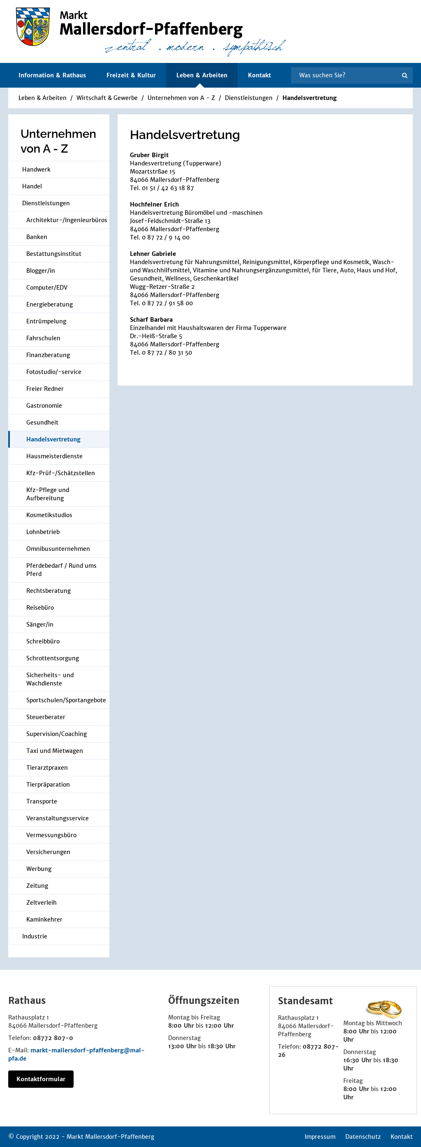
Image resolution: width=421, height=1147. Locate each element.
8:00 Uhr (181, 1025)
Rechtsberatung (48, 590)
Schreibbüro (43, 641)
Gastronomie (44, 405)
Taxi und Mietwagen (54, 751)
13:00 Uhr (182, 1046)
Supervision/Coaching (56, 734)
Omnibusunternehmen (58, 549)
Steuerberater (45, 717)
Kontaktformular (40, 1079)
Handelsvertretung (309, 98)
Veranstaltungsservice (57, 818)
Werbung (38, 869)
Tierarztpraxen (47, 767)
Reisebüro (40, 607)
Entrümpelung (46, 321)
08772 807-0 (53, 1038)
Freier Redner (45, 388)
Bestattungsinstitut (53, 254)
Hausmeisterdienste (54, 456)
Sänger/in (39, 624)
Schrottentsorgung (52, 658)
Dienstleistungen (249, 98)
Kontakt (259, 75)
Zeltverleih (41, 902)
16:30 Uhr (357, 1060)
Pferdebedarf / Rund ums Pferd (61, 570)
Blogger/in (40, 270)
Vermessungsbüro (51, 835)
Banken (36, 237)
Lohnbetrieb (43, 532)
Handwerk (36, 169)
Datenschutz (363, 1136)
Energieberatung (49, 304)
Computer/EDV (46, 287)
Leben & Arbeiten (43, 98)
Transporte (41, 801)
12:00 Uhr (219, 1025)
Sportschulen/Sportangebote (66, 700)
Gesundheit (42, 422)
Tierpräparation (48, 784)
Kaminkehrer (44, 919)
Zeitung (37, 885)
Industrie (34, 936)
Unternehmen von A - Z (181, 98)
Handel (32, 186)
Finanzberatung (48, 355)
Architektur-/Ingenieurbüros (66, 220)
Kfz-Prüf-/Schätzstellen (60, 473)
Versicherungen (48, 852)
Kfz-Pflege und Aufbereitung (47, 494)
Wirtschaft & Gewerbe (107, 98)
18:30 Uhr (222, 1046)
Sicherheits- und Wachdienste (50, 679)
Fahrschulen (43, 338)
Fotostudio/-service (53, 372)
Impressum (320, 1136)
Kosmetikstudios (49, 515)
